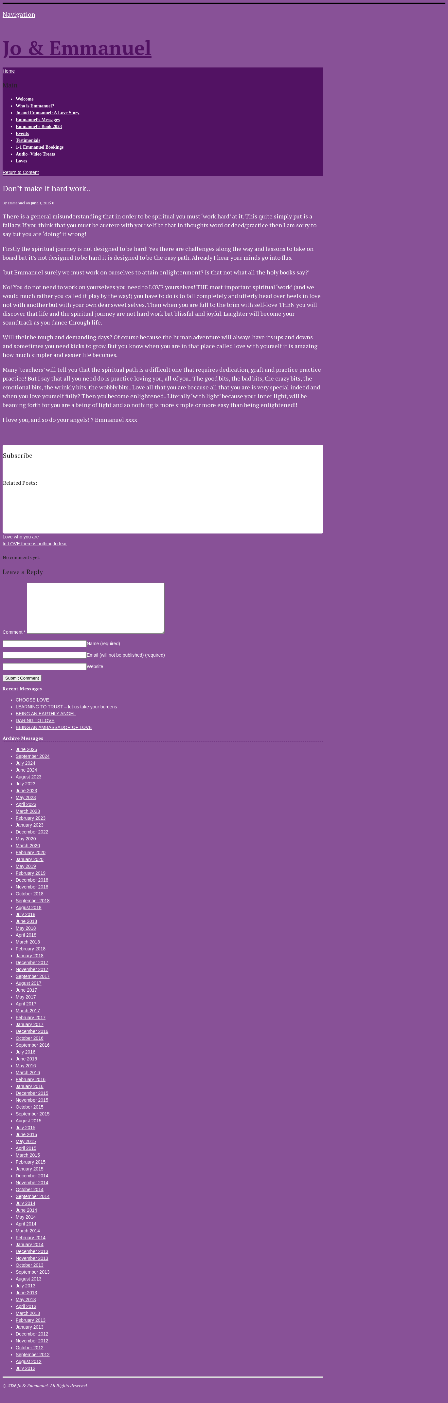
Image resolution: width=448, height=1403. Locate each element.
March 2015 (28, 1165)
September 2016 (33, 1054)
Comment (14, 642)
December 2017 (32, 972)
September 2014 (33, 1206)
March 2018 (28, 951)
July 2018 (25, 924)
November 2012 (32, 1350)
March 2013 (28, 1323)
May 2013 (26, 1309)
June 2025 (26, 759)
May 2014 (26, 1226)
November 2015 (32, 1110)
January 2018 (30, 965)
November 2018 (32, 896)
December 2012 (32, 1343)
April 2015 (26, 1158)
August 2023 (29, 786)
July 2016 (25, 1061)
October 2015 (30, 1116)
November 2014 (32, 1192)
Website (95, 676)
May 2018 (26, 938)
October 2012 (30, 1357)
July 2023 (25, 793)
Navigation (19, 14)
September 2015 (33, 1123)
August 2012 (29, 1371)
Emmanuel (16, 203)
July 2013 (25, 1295)
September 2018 (33, 910)
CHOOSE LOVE (32, 709)
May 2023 (26, 807)
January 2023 (30, 834)
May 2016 (26, 1075)
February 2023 (30, 828)
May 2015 (26, 1151)
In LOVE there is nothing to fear (35, 543)
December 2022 (32, 841)
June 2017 (26, 999)
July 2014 (25, 1213)
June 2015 (26, 1144)
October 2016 (30, 1048)
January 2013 (30, 1336)
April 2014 (26, 1233)
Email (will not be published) (126, 664)
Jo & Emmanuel (77, 48)
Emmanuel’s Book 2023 (39, 126)
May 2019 (26, 876)
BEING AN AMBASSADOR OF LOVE (54, 737)
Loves (21, 161)
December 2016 (32, 1041)
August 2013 (29, 1288)
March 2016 (28, 1082)
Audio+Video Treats (35, 154)
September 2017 (33, 986)
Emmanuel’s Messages (38, 119)
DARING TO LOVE (35, 730)
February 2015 (30, 1171)
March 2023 (28, 821)
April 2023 (26, 814)
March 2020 (28, 855)
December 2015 (32, 1103)
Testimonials (28, 140)
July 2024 (25, 773)
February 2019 (30, 883)
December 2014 (32, 1185)
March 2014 (28, 1240)
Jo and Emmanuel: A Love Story (48, 112)
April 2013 (26, 1316)
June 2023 (26, 800)
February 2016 (30, 1089)
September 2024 (33, 766)
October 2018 (30, 903)
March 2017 (28, 1020)
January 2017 (30, 1034)
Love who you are (21, 536)
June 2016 (26, 1068)
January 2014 (30, 1254)
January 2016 (30, 1096)
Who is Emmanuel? (35, 105)
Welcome (24, 99)
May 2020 (26, 848)
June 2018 (26, 931)
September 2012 (33, 1364)
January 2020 (30, 869)
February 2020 (30, 862)
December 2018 (32, 889)
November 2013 (32, 1268)
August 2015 (29, 1130)
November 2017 (32, 979)
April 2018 (26, 944)
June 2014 (26, 1220)
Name (103, 653)
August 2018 (29, 917)
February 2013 (30, 1330)
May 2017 (26, 1006)
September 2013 (33, 1281)
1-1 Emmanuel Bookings (39, 147)
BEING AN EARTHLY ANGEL (46, 723)
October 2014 (30, 1199)
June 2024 (26, 779)
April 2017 (26, 1013)
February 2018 (30, 958)
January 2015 (30, 1178)
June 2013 (26, 1302)
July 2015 (25, 1137)
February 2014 (30, 1247)
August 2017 (29, 993)
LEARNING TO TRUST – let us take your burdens (66, 716)
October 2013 (30, 1275)
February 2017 (30, 1027)
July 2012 (25, 1378)
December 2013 (32, 1261)
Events (22, 133)
